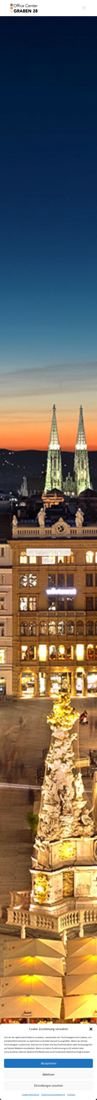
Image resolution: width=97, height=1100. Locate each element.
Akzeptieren (48, 1063)
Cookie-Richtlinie (30, 1094)
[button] (91, 1029)
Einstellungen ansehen (48, 1085)
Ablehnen (48, 1074)
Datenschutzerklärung (53, 1094)
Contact (71, 1094)
